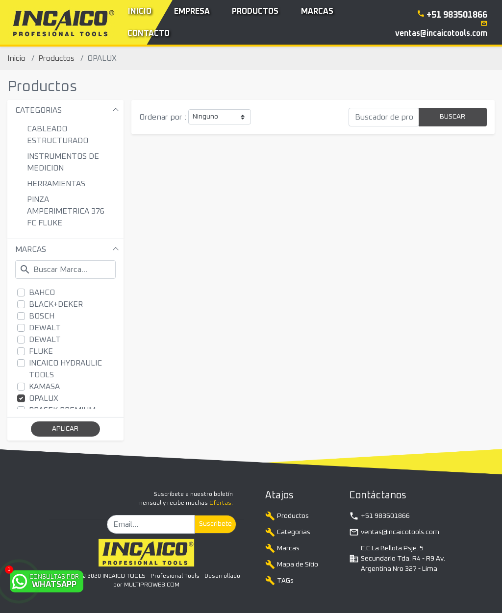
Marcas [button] (317, 11)
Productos (56, 58)
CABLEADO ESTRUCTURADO (57, 135)
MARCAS (30, 249)
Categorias (287, 532)
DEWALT (45, 328)
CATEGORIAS (38, 110)
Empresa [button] (192, 11)
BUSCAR (452, 116)
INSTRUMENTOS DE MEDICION (63, 162)
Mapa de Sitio (291, 564)
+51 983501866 (379, 516)
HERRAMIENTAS (56, 184)
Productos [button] (255, 11)
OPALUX (43, 398)
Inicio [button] (139, 11)
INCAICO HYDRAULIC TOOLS (65, 369)
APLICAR (65, 428)
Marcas (282, 548)
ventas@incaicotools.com (394, 532)
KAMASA (44, 387)
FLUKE (41, 351)
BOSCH (41, 316)
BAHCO (42, 292)
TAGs (279, 581)
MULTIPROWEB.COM (151, 585)
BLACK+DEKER (56, 304)
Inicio (16, 58)
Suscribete (215, 523)
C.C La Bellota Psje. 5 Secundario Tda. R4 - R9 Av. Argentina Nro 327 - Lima (397, 558)
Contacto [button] (148, 33)
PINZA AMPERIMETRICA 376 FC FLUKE (65, 211)
